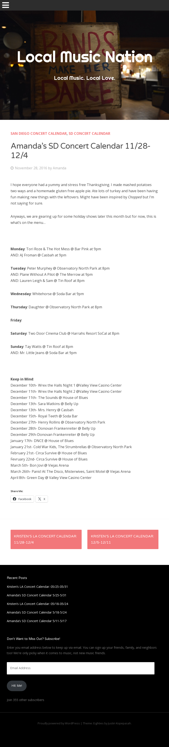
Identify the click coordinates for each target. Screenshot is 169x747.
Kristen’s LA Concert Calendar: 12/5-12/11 (122, 539)
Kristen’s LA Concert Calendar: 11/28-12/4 (45, 539)
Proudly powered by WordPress (59, 723)
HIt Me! (16, 685)
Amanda (59, 168)
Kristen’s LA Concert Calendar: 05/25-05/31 (37, 586)
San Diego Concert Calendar (39, 133)
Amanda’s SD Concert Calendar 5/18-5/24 (36, 612)
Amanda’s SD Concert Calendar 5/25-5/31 (36, 595)
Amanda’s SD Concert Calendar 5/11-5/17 (36, 621)
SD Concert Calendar (89, 133)
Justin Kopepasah (119, 723)
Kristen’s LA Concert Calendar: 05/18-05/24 (37, 604)
